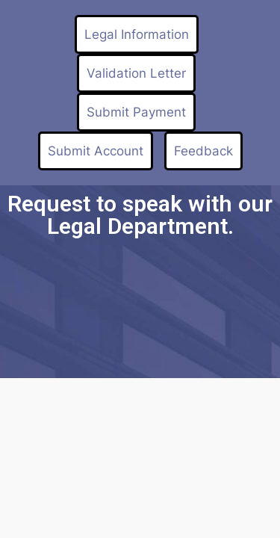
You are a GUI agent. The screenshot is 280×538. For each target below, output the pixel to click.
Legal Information (136, 34)
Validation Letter (136, 73)
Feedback (203, 150)
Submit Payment (136, 112)
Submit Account (95, 150)
